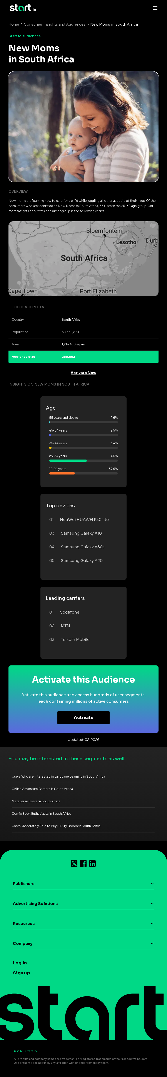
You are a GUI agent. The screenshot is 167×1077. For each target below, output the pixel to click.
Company (22, 943)
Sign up (21, 973)
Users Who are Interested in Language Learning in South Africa (58, 776)
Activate (84, 717)
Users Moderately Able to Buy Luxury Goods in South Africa (56, 826)
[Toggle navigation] (154, 8)
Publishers (23, 883)
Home (13, 24)
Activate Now (83, 373)
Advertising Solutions (35, 903)
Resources (24, 923)
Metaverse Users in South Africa (36, 801)
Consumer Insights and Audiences (54, 24)
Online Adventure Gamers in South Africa (42, 789)
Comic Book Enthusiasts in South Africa (41, 814)
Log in (20, 963)
